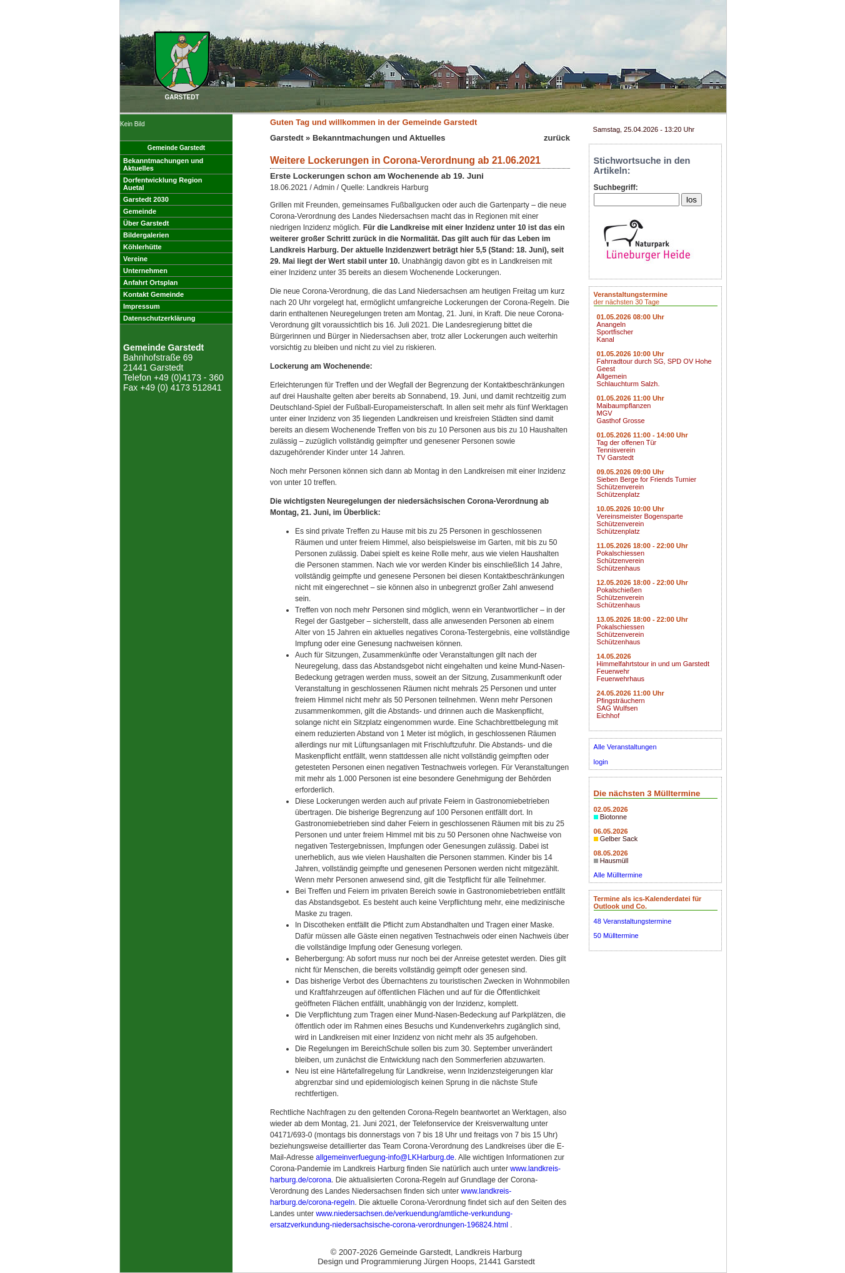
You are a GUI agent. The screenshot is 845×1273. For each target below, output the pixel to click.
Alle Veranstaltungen (625, 747)
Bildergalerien (146, 235)
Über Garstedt (146, 223)
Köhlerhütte (142, 247)
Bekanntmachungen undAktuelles (163, 164)
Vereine (135, 258)
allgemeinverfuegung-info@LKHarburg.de (385, 1157)
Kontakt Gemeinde (153, 294)
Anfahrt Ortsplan (150, 282)
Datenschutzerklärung (159, 318)
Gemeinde (139, 211)
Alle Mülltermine (618, 875)
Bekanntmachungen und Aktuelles (379, 137)
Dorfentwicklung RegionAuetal (162, 183)
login (601, 762)
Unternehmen (145, 270)
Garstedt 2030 (146, 199)
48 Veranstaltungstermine (633, 921)
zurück (557, 137)
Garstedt (286, 137)
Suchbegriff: (616, 187)
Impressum (141, 306)
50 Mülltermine (616, 935)
